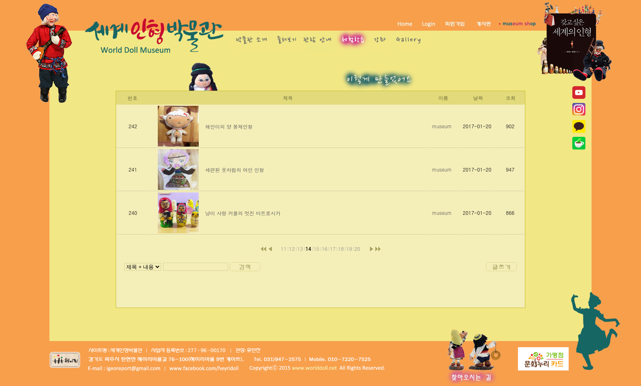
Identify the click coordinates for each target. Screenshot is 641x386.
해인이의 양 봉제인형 (229, 126)
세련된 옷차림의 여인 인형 (234, 169)
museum (442, 126)
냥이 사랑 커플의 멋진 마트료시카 (242, 213)
